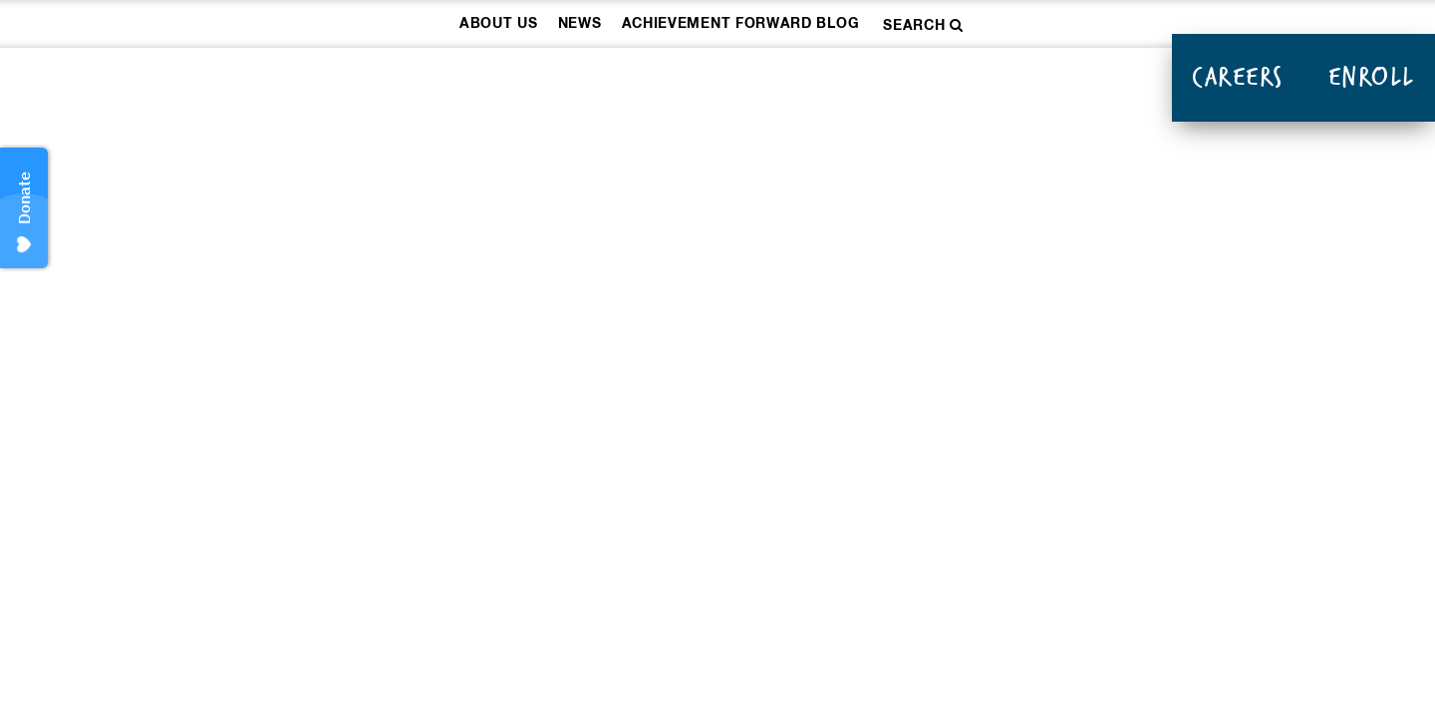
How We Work (568, 80)
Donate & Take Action (1012, 80)
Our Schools (767, 80)
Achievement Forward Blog (741, 24)
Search (923, 25)
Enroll (1371, 77)
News (580, 24)
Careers (1238, 77)
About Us (498, 24)
